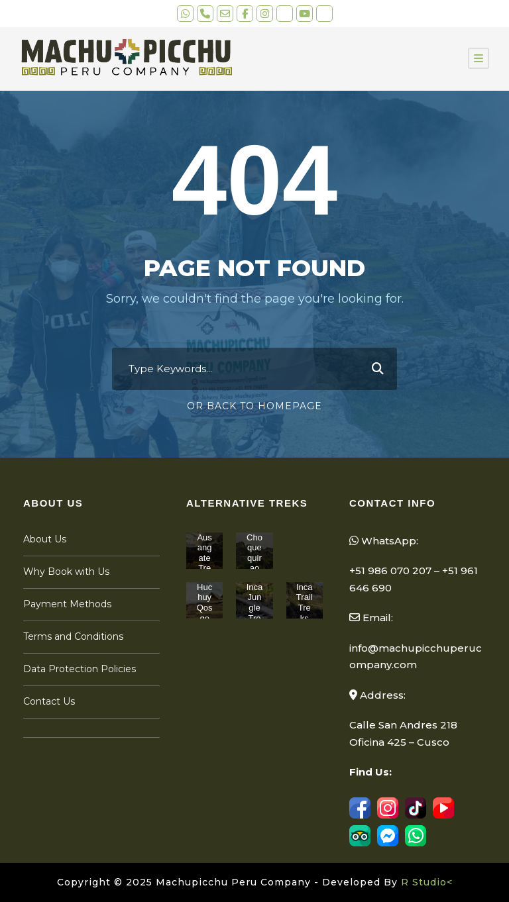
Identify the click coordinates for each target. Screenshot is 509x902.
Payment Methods (67, 604)
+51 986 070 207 (390, 570)
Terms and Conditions (73, 636)
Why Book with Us (66, 571)
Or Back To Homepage (254, 406)
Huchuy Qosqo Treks (205, 613)
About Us (44, 539)
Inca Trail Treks (304, 602)
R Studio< (427, 882)
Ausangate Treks (204, 557)
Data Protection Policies (79, 669)
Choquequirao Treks (254, 563)
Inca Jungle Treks (255, 607)
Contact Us (49, 701)
